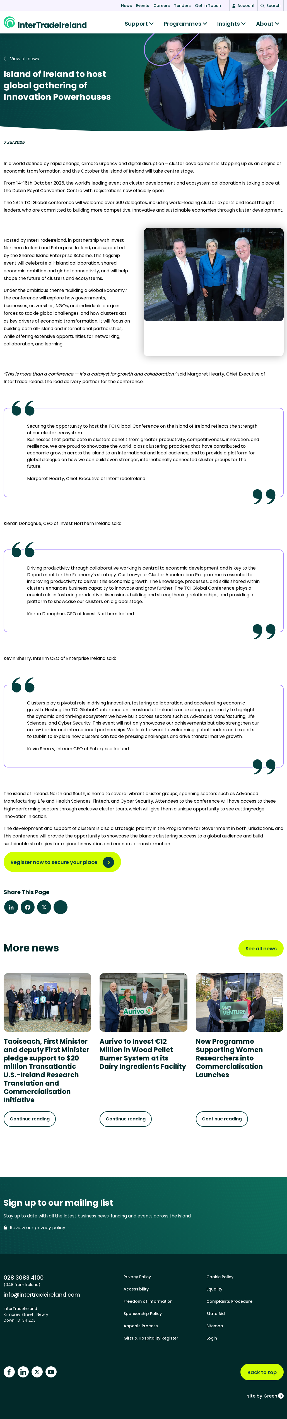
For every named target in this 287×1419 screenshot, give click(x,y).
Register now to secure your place (54, 864)
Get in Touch (208, 5)
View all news (21, 61)
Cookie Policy (219, 1277)
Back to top (262, 1372)
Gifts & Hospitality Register (151, 1338)
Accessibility (136, 1289)
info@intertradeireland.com (42, 1294)
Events (142, 5)
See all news (261, 951)
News (126, 5)
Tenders (182, 5)
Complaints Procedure (229, 1301)
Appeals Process (141, 1326)
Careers (161, 5)
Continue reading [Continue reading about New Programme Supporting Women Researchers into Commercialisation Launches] (222, 1121)
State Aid (215, 1313)
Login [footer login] (211, 1338)
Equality (214, 1289)
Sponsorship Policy (143, 1313)
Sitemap (214, 1326)
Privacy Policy (137, 1277)
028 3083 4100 (24, 1277)
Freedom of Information (148, 1301)
